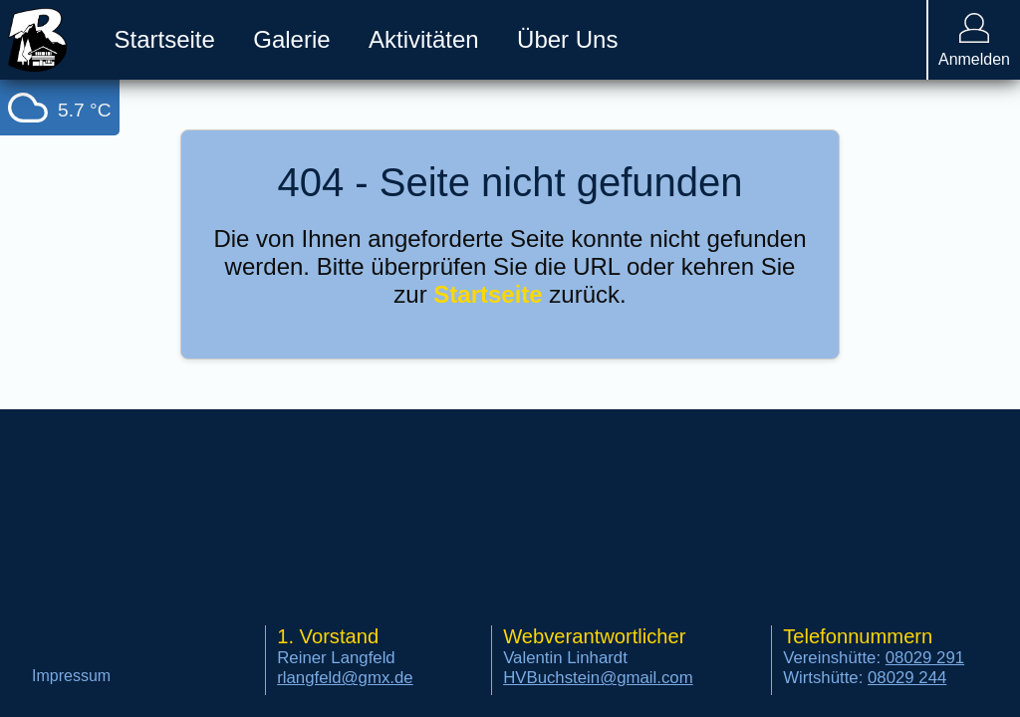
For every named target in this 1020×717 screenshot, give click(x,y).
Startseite (487, 294)
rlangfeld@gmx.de (344, 677)
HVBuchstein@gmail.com (598, 677)
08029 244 (907, 677)
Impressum (71, 675)
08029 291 (925, 657)
